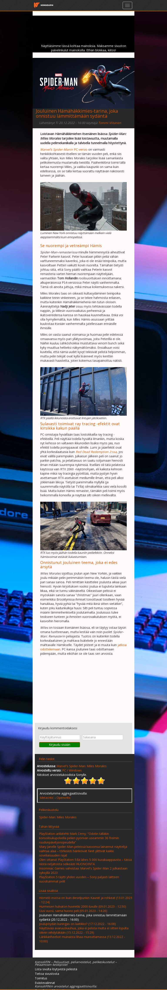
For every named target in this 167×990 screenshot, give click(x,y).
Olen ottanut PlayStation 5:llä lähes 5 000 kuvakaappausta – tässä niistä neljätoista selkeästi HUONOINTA (85, 862)
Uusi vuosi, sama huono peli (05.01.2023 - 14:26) (73, 911)
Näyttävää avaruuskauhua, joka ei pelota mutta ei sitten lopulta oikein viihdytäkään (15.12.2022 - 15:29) (84, 930)
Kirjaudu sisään (59, 744)
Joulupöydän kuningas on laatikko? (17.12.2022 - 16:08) (77, 924)
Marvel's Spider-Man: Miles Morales (82, 766)
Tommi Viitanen (109, 123)
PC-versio (63, 149)
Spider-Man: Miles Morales (58, 817)
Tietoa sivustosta (47, 974)
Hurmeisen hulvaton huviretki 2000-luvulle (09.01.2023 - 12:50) (82, 906)
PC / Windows (72, 770)
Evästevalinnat (45, 983)
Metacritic (47, 798)
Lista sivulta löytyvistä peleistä (56, 969)
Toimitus (41, 978)
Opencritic (64, 798)
